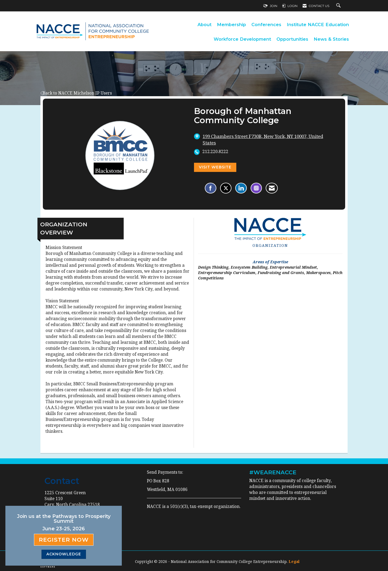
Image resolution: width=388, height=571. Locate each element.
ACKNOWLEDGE (63, 554)
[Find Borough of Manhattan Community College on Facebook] (210, 188)
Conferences (266, 24)
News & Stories (331, 39)
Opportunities (292, 39)
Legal (294, 561)
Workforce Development (242, 39)
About (205, 24)
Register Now (64, 539)
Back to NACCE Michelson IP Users (76, 93)
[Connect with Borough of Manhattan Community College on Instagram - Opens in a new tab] (256, 188)
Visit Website (215, 167)
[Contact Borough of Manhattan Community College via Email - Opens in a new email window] (272, 188)
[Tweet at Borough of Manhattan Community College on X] (225, 188)
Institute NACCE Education (318, 24)
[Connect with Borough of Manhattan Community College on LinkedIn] (241, 188)
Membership (231, 24)
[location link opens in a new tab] (270, 139)
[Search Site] (339, 6)
